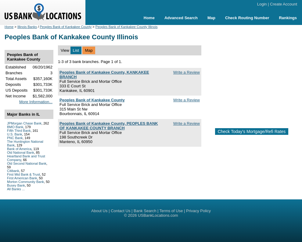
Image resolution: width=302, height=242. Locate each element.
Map (211, 18)
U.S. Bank (14, 134)
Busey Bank (16, 185)
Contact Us (120, 211)
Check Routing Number (247, 18)
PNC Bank (15, 138)
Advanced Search (181, 18)
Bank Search (145, 211)
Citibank (13, 171)
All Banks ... (16, 189)
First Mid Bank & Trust (23, 174)
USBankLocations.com (158, 215)
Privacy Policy (198, 211)
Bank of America (19, 149)
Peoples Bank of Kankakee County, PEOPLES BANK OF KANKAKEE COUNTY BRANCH (108, 125)
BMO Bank (15, 127)
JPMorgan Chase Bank (24, 123)
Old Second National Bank (26, 163)
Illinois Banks (27, 27)
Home (149, 18)
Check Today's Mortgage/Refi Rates (252, 131)
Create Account (283, 4)
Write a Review (186, 72)
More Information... (35, 102)
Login (262, 4)
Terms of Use (171, 211)
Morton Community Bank (25, 182)
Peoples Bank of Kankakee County (66, 27)
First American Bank (22, 178)
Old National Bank (20, 152)
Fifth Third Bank (19, 130)
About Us (99, 211)
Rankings (288, 18)
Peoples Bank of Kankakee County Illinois (126, 27)
